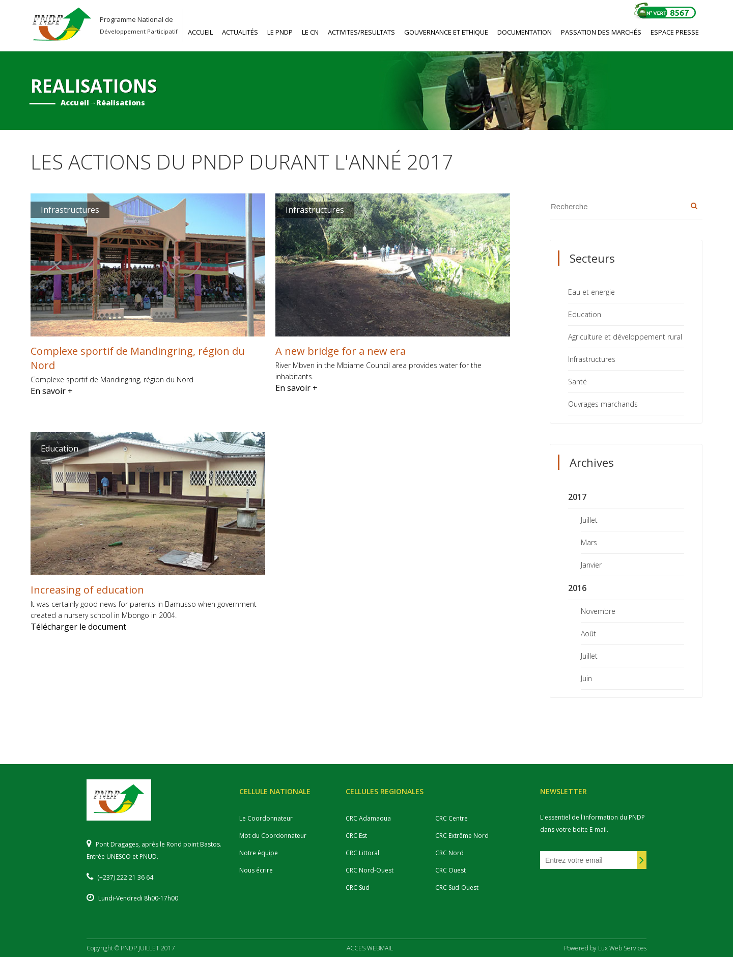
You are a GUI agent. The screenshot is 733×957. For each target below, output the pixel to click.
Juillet (589, 520)
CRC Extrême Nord (462, 835)
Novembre (598, 611)
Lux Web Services (622, 948)
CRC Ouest (450, 870)
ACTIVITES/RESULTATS (361, 32)
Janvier (591, 565)
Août (588, 633)
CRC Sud (358, 887)
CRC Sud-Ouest (456, 887)
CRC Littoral (362, 853)
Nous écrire (256, 870)
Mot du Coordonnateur (272, 835)
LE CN (310, 32)
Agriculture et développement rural (625, 337)
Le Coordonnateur (266, 818)
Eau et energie (591, 292)
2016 (577, 588)
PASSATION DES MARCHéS (601, 32)
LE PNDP (280, 32)
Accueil (75, 102)
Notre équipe (258, 853)
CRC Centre (451, 818)
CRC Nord (449, 853)
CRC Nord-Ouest (369, 870)
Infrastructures (591, 359)
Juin (586, 678)
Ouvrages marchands (603, 404)
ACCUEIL (200, 32)
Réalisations (120, 102)
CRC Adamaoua (368, 818)
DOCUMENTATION (524, 32)
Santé (577, 381)
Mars (589, 542)
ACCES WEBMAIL (370, 948)
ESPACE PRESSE (675, 32)
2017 (577, 496)
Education (584, 314)
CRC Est (356, 835)
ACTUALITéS (240, 32)
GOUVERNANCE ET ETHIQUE (446, 32)
